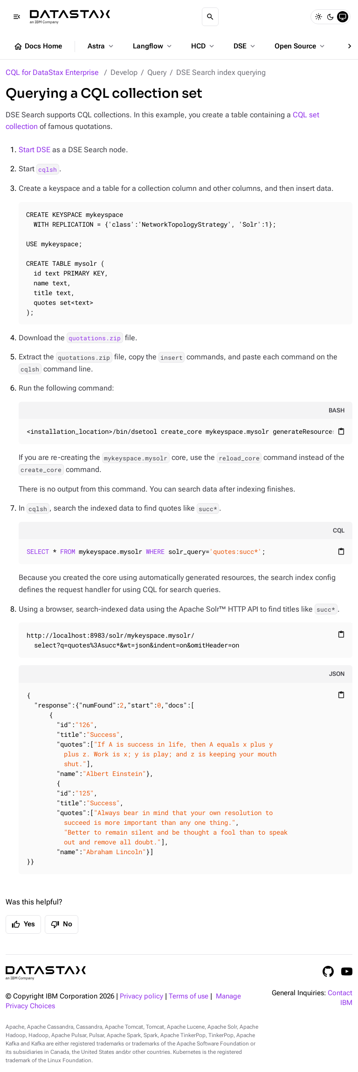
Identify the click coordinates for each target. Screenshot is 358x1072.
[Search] (210, 16)
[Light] (318, 16)
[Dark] (330, 16)
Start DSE (34, 149)
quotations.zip (95, 338)
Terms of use (188, 996)
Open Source (300, 46)
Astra (101, 46)
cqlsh (47, 169)
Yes (23, 924)
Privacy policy (141, 996)
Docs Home (38, 46)
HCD (203, 46)
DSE (245, 46)
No (61, 924)
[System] (342, 16)
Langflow (153, 46)
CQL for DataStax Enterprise (52, 72)
